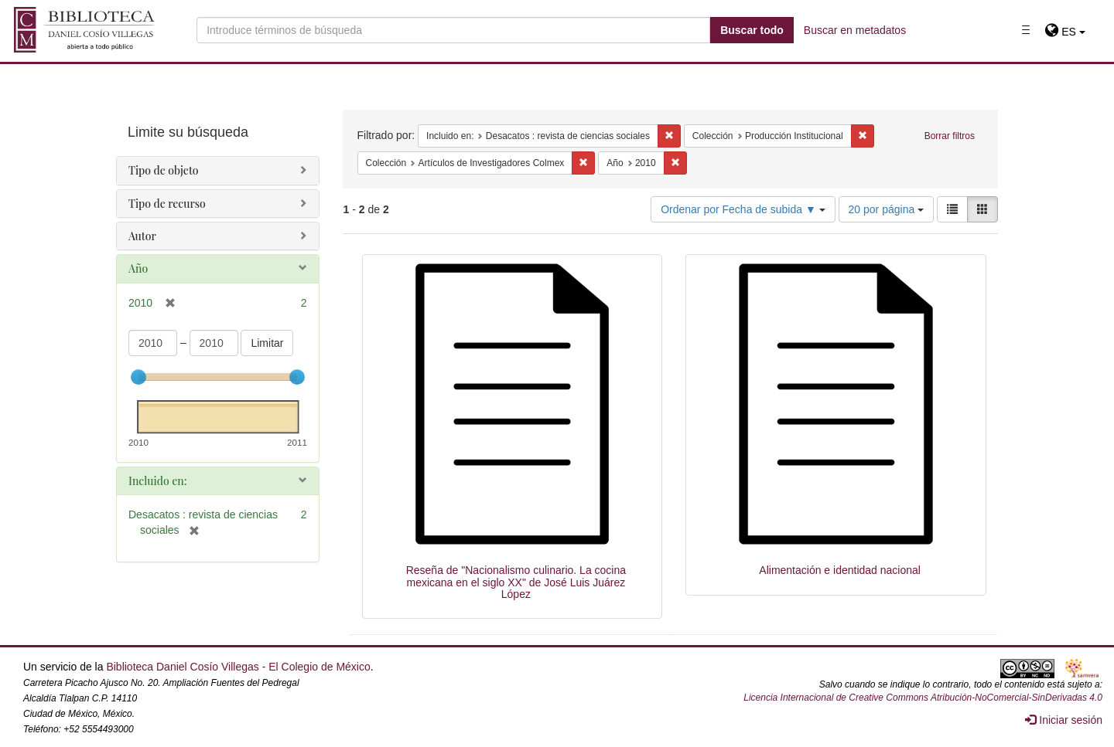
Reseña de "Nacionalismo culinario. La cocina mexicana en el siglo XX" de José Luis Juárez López (516, 582)
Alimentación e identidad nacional (840, 570)
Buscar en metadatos (855, 30)
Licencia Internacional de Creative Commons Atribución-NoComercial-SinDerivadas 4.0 (922, 697)
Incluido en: (157, 481)
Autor (142, 236)
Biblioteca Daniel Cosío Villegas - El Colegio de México (238, 666)
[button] (1064, 31)
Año (138, 268)
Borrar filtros (949, 136)
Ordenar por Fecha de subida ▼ (743, 209)
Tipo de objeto (163, 170)
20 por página (886, 209)
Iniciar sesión (1063, 720)
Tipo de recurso (167, 203)
